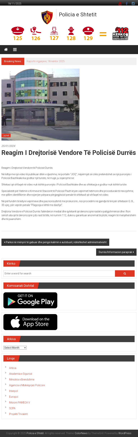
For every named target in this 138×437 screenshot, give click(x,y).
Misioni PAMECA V (19, 402)
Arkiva (12, 368)
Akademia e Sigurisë (20, 373)
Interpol (13, 391)
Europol (13, 396)
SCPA (12, 408)
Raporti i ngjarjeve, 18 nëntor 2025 (46, 61)
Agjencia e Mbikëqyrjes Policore (27, 385)
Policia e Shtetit (78, 14)
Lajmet (6, 135)
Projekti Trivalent (18, 414)
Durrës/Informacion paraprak (115, 252)
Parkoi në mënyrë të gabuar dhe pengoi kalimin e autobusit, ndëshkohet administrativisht (56, 242)
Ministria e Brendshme (21, 379)
